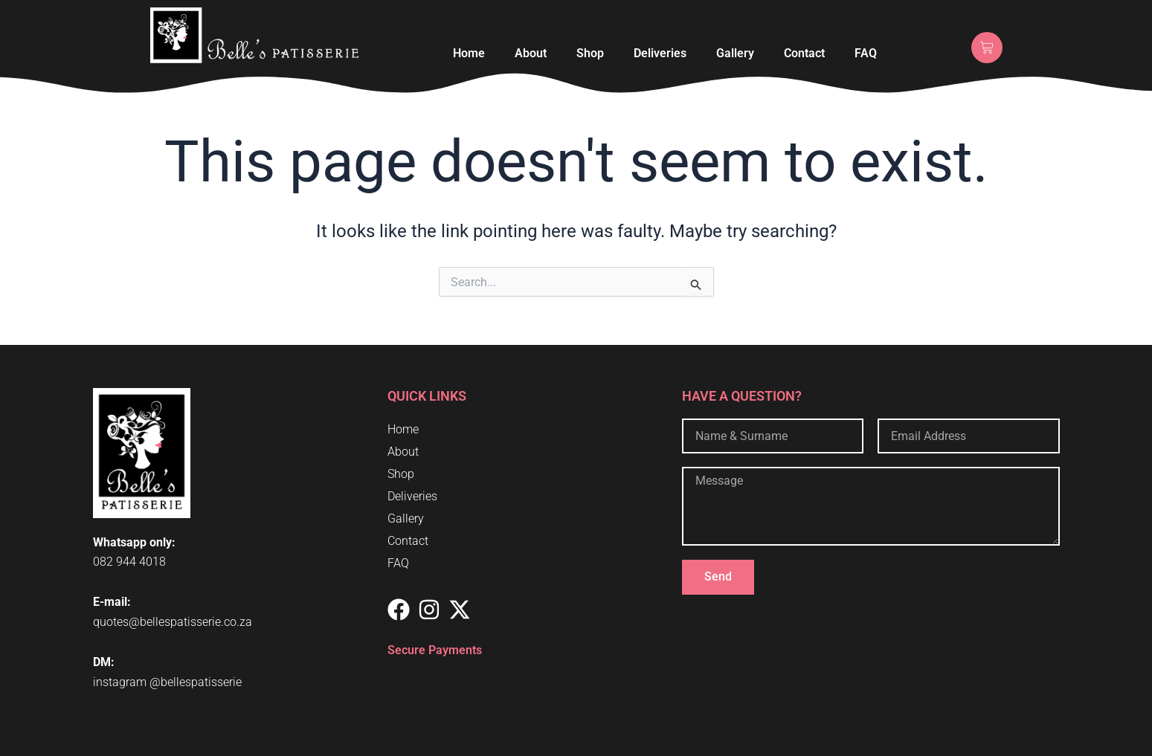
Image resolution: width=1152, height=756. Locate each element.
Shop (590, 53)
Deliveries (660, 53)
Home (469, 53)
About (531, 53)
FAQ (866, 53)
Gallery (735, 53)
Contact (804, 53)
